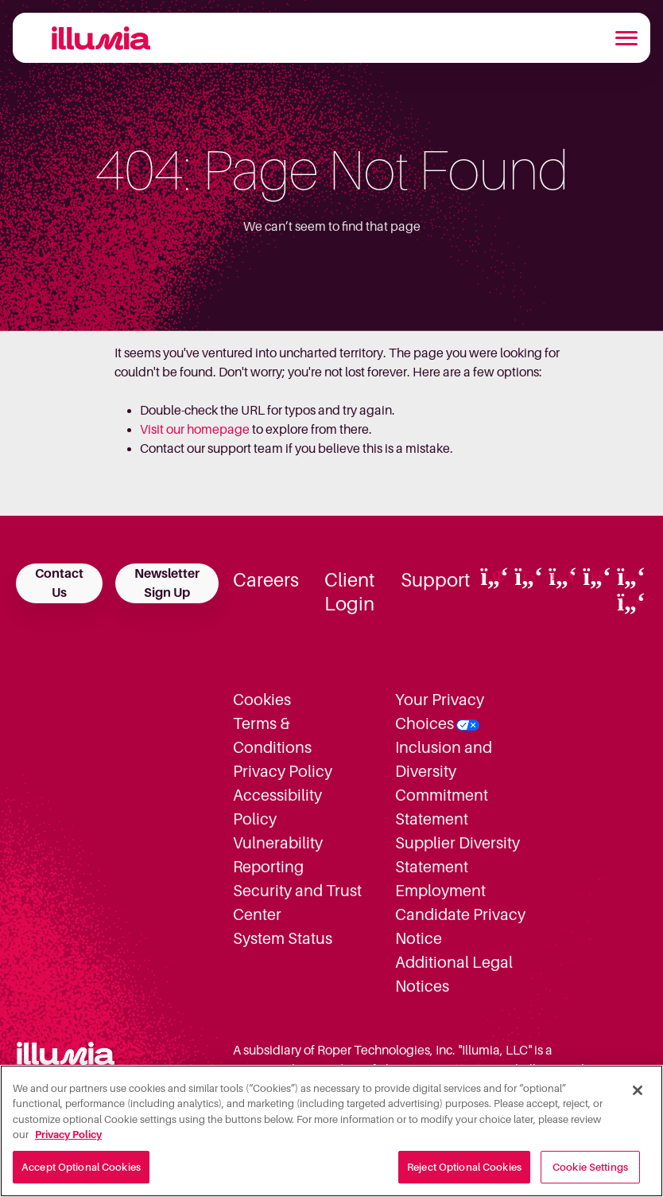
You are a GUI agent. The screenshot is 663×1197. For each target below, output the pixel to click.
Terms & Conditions (272, 735)
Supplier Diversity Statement (457, 854)
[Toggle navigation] (626, 38)
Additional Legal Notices (454, 974)
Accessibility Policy (277, 807)
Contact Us (59, 583)
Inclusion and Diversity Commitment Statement (443, 783)
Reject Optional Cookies (464, 1174)
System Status (282, 938)
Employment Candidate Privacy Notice (460, 914)
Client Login (349, 592)
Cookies (262, 699)
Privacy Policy (282, 771)
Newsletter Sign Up (167, 583)
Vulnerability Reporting (278, 854)
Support (436, 580)
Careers (266, 580)
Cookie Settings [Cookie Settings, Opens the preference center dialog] (590, 1174)
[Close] (637, 1096)
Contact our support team (211, 449)
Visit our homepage (195, 430)
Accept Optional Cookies (81, 1174)
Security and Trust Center (297, 902)
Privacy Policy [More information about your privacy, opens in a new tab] (68, 1142)
